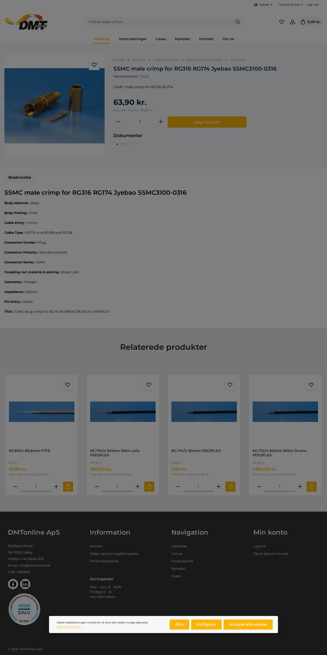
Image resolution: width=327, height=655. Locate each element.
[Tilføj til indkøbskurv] (68, 487)
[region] (54, 105)
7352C (125, 144)
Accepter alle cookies (248, 626)
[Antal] (139, 121)
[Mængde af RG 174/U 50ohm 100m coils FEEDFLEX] (117, 486)
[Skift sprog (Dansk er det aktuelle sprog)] (263, 5)
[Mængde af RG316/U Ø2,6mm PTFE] (35, 486)
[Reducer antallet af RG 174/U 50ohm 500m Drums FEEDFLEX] (259, 486)
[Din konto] (293, 22)
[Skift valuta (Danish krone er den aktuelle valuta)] (291, 5)
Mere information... (69, 628)
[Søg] (238, 22)
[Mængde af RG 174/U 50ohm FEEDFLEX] (198, 486)
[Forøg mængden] (161, 121)
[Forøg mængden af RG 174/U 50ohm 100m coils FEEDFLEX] (137, 486)
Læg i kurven (207, 122)
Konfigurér (206, 626)
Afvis (179, 626)
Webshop (179, 546)
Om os (176, 553)
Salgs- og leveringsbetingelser (114, 553)
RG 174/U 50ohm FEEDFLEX (196, 451)
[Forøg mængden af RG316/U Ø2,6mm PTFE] (56, 486)
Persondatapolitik (104, 561)
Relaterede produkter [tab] (163, 347)
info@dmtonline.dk (34, 565)
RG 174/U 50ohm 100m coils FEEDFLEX (114, 453)
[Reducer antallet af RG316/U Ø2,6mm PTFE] (16, 486)
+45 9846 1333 (32, 559)
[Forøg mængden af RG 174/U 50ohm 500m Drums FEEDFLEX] (300, 486)
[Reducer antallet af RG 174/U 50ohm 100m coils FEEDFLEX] (97, 486)
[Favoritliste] (282, 22)
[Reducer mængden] (118, 121)
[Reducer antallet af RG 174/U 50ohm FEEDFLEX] (178, 486)
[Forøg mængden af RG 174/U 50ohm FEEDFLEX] (219, 486)
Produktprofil (182, 561)
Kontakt (96, 546)
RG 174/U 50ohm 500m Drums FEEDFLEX (280, 453)
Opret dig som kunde (270, 553)
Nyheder (178, 568)
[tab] (19, 177)
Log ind (312, 5)
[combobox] (158, 22)
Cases (176, 576)
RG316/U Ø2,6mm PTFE (29, 451)
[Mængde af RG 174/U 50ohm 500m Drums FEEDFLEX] (279, 486)
